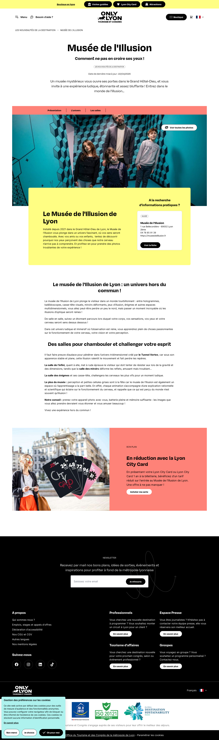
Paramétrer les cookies (150, 735)
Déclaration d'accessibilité (27, 629)
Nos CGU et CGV (22, 634)
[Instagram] (28, 664)
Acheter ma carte (139, 491)
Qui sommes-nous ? (23, 619)
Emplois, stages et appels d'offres (31, 624)
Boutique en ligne (66, 4)
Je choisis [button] (29, 732)
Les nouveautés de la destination (35, 30)
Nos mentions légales (24, 644)
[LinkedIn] (40, 664)
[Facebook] (16, 664)
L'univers (76, 110)
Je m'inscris (136, 581)
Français (197, 690)
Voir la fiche (150, 245)
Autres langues (20, 639)
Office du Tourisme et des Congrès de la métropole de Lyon (100, 735)
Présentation (54, 110)
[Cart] (191, 17)
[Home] (109, 17)
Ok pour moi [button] (51, 732)
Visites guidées (98, 4)
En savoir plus (120, 633)
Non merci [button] (11, 732)
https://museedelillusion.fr (153, 235)
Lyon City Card (126, 4)
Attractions (153, 4)
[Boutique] (176, 17)
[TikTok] (52, 664)
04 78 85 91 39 (148, 232)
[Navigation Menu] (21, 17)
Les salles (95, 110)
